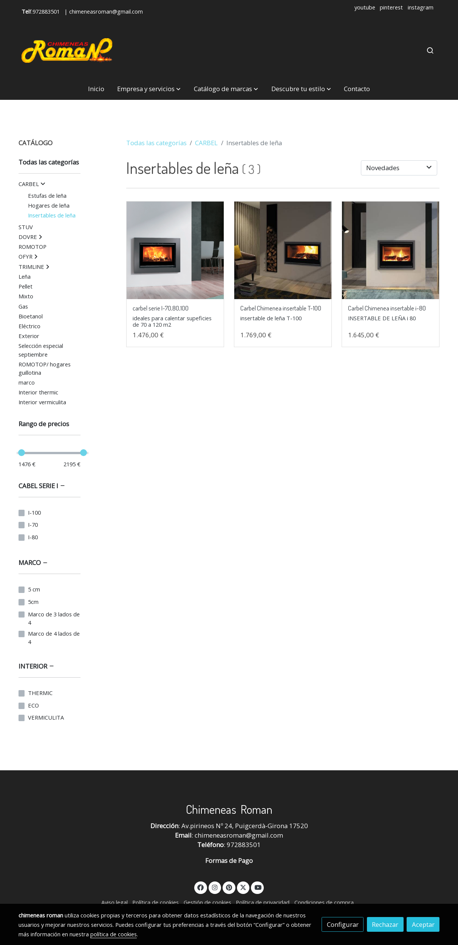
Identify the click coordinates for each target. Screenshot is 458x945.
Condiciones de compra (324, 902)
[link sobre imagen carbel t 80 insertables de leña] (390, 250)
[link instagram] (215, 887)
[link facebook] (200, 887)
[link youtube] (258, 887)
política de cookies (113, 934)
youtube (364, 7)
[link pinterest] (229, 887)
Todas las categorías (156, 142)
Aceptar (423, 924)
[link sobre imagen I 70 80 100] (175, 250)
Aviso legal (114, 902)
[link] (67, 50)
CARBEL (206, 142)
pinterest (391, 7)
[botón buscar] (430, 50)
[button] (149, 89)
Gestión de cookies (207, 902)
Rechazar (385, 924)
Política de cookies (155, 902)
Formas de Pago (229, 860)
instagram (420, 7)
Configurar (343, 924)
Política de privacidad (262, 902)
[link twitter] (243, 887)
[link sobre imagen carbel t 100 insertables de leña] (283, 250)
